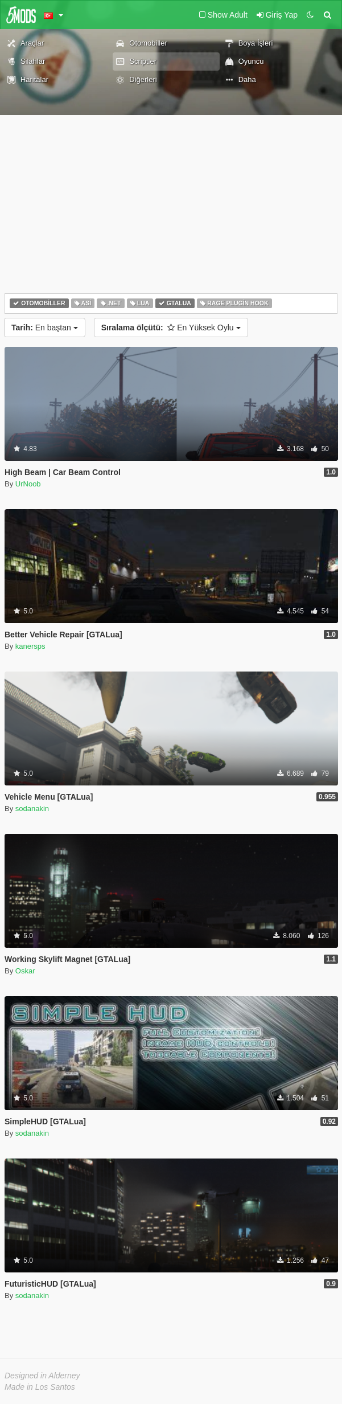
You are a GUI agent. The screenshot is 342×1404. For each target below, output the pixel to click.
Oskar (25, 971)
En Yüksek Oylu (171, 327)
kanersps (30, 646)
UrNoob (28, 484)
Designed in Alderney (42, 1375)
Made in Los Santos (40, 1386)
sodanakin (32, 808)
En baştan (44, 327)
